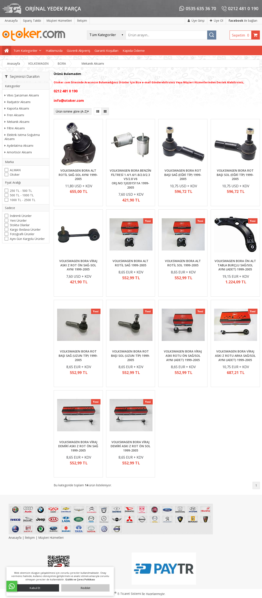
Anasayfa (15, 537)
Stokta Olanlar (20, 225)
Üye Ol (216, 20)
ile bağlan (242, 20)
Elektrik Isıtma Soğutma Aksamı (22, 137)
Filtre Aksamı (15, 128)
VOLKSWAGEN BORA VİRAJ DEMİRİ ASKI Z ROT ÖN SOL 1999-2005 (130, 446)
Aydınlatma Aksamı (19, 145)
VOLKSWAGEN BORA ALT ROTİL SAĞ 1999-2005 (130, 263)
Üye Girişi (196, 20)
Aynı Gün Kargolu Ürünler (27, 239)
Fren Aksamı (14, 115)
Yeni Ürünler (18, 220)
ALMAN (15, 170)
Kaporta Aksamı (17, 108)
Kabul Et (35, 588)
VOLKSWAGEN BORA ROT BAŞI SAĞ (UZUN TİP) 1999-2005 (78, 355)
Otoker (15, 174)
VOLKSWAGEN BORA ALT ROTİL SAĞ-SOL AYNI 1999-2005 (78, 174)
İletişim (30, 537)
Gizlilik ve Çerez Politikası (80, 579)
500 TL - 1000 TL (22, 195)
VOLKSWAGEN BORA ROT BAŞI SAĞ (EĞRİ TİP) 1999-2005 (182, 174)
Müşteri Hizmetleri (51, 537)
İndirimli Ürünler (21, 216)
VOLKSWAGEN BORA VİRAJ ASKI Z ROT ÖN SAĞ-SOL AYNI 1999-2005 (78, 265)
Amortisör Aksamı (18, 152)
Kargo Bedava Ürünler (25, 229)
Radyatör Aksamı (17, 102)
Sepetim (241, 35)
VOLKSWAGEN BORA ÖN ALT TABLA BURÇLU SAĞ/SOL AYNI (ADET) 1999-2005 (235, 265)
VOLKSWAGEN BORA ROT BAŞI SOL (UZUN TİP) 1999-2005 (130, 355)
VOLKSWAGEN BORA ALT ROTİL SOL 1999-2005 (183, 263)
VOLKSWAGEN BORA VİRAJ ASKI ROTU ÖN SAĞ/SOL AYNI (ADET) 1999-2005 (183, 355)
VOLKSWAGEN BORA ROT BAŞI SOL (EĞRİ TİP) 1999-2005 (235, 174)
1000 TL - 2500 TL (22, 200)
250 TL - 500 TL (21, 191)
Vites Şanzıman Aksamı (22, 95)
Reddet (85, 588)
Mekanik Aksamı (17, 122)
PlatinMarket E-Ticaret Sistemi (119, 594)
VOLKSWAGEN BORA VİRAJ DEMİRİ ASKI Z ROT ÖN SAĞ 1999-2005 (78, 446)
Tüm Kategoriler (25, 50)
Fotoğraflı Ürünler (22, 234)
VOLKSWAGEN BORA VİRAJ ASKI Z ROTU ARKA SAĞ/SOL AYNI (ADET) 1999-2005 (235, 355)
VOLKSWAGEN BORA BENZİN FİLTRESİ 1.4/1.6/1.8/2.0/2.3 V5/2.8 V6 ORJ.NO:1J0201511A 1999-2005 (130, 178)
